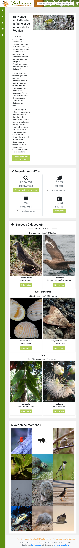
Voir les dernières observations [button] (26, 190)
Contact (72, 539)
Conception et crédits (60, 539)
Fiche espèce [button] (26, 285)
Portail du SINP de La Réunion (40, 539)
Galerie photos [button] (59, 211)
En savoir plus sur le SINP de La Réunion (21, 158)
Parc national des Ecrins (61, 545)
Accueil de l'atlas (22, 539)
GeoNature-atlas (36, 545)
